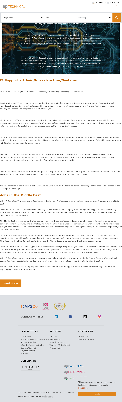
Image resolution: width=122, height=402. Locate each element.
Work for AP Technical (59, 345)
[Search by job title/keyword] (19, 17)
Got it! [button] (97, 394)
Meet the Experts (57, 342)
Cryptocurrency (28, 351)
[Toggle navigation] (116, 7)
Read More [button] (83, 388)
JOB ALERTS (100, 3)
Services (53, 336)
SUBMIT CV (114, 3)
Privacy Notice (55, 348)
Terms (71, 392)
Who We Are (55, 339)
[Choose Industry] (93, 17)
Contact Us (83, 336)
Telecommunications (30, 342)
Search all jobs (11, 283)
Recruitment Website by (35, 396)
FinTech (24, 353)
